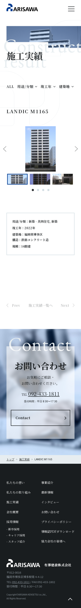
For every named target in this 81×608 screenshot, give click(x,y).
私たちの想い (15, 482)
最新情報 (47, 492)
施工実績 (12, 502)
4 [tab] (48, 192)
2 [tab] (38, 192)
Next (76, 151)
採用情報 (12, 522)
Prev (16, 314)
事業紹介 (47, 482)
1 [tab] (33, 192)
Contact (23, 417)
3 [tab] (43, 192)
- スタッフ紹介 (15, 541)
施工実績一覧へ (41, 314)
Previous (4, 151)
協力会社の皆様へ (53, 541)
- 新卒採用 (12, 529)
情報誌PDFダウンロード (58, 531)
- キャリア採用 (15, 535)
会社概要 (12, 512)
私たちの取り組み (18, 492)
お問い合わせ (50, 512)
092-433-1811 (44, 393)
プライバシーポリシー (56, 522)
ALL (10, 88)
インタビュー (50, 502)
